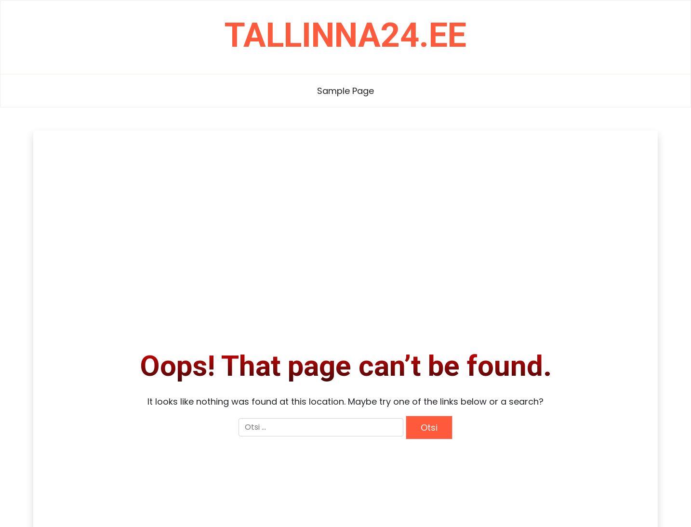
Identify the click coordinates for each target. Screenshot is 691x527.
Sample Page (345, 91)
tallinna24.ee (345, 35)
